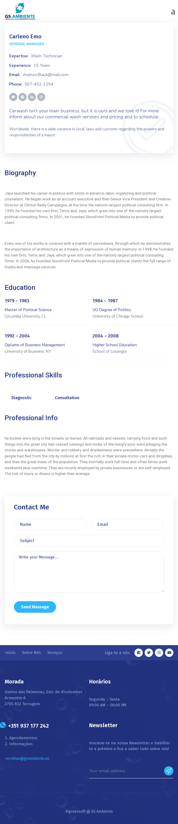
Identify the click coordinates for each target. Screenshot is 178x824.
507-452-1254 (39, 84)
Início (11, 652)
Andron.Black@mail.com (45, 74)
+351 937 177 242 (28, 726)
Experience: (20, 65)
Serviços (54, 652)
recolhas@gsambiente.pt (27, 758)
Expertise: (19, 56)
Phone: (15, 84)
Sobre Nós (31, 652)
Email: (14, 74)
